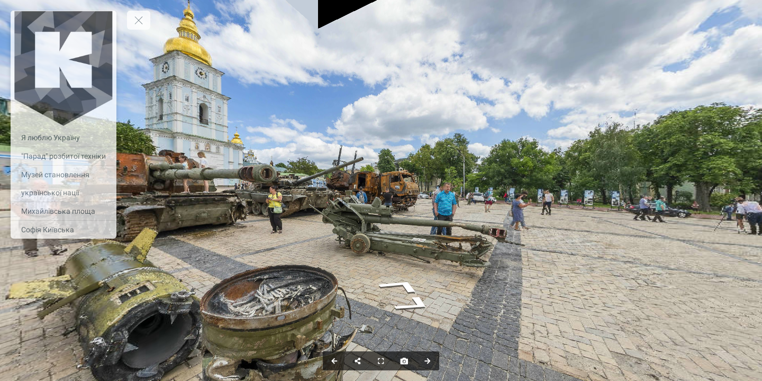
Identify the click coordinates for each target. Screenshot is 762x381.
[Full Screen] (381, 360)
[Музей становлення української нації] (63, 184)
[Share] (357, 360)
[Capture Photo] (404, 360)
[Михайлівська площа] (63, 211)
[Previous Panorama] (334, 360)
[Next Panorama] (427, 360)
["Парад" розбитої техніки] (63, 156)
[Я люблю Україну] (63, 138)
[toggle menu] (138, 20)
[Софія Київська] (63, 230)
